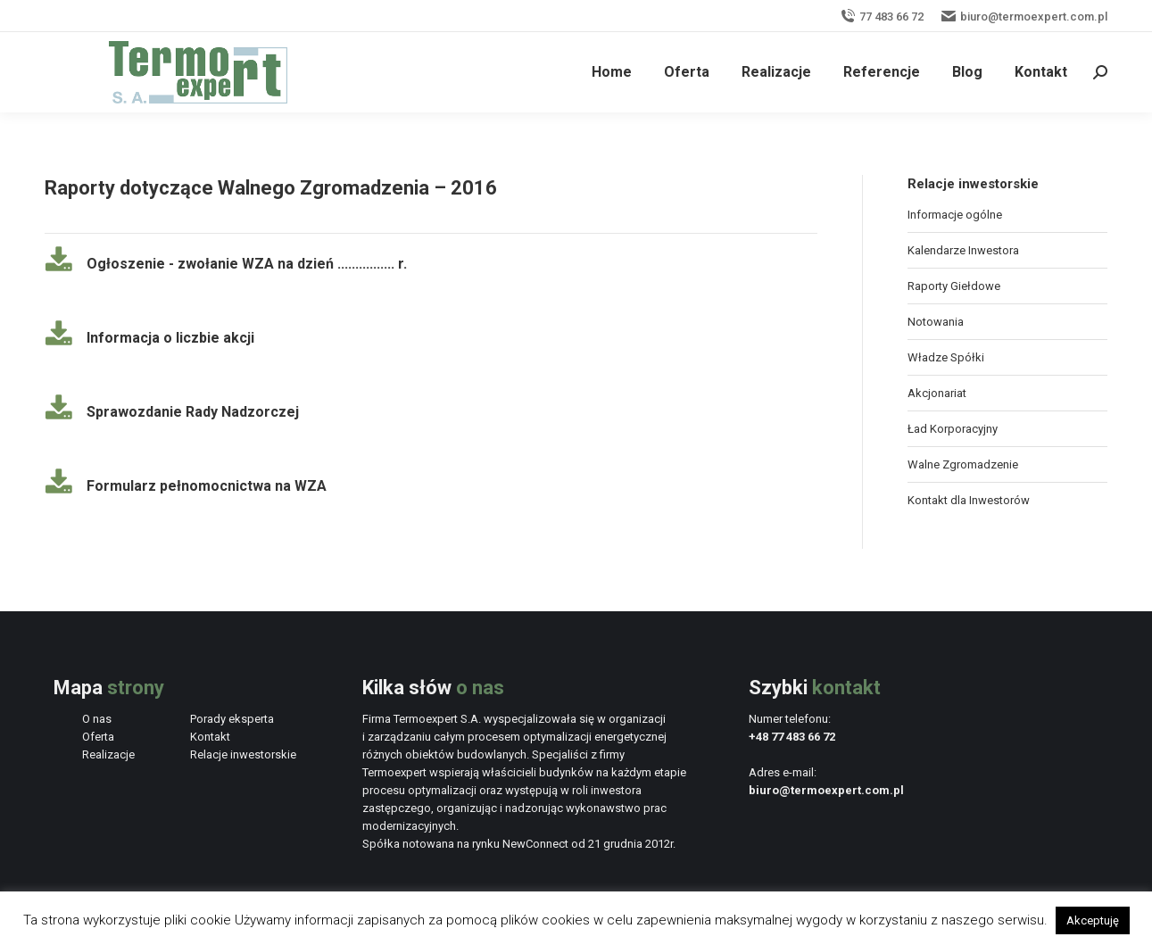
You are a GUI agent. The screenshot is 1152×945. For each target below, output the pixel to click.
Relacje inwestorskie (243, 754)
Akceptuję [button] (1092, 920)
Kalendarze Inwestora (963, 250)
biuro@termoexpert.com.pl (1024, 16)
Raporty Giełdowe (954, 286)
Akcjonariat (937, 393)
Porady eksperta (232, 718)
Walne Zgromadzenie (963, 464)
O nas (97, 718)
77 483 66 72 (882, 16)
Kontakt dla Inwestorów (969, 500)
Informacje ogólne (955, 214)
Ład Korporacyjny (953, 428)
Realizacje (108, 754)
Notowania (936, 321)
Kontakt (210, 736)
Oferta (98, 736)
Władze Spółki (946, 357)
